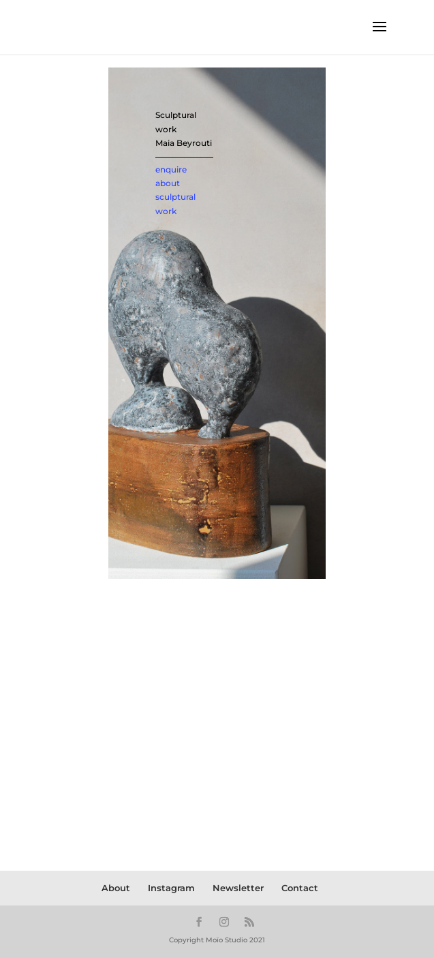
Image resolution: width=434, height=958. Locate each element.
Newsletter (238, 887)
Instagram (171, 887)
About (116, 887)
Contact (299, 887)
